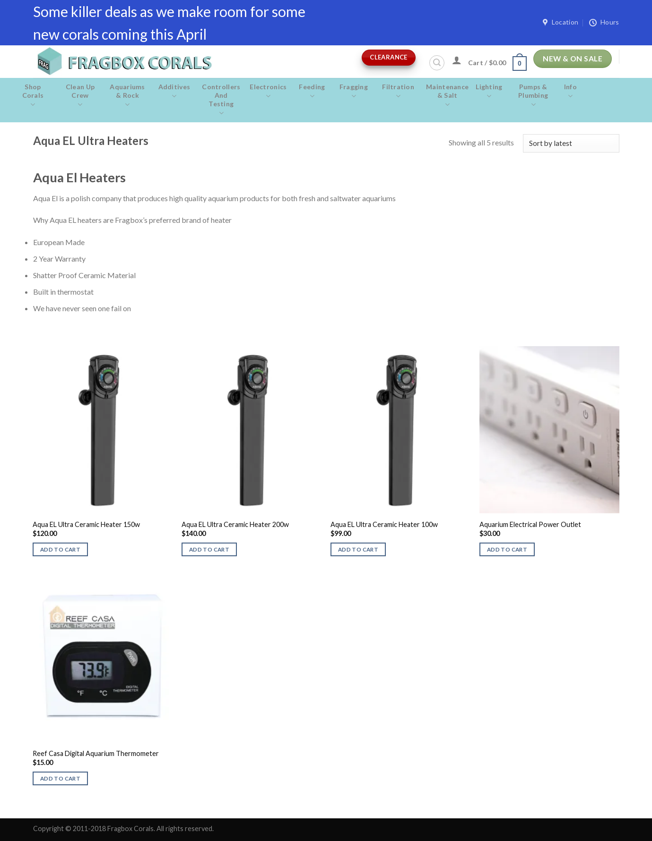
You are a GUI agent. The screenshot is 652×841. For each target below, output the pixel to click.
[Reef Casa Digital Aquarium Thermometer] (102, 658)
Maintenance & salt (447, 96)
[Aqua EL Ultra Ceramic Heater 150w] (102, 429)
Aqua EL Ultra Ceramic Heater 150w (86, 524)
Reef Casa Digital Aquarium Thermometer (96, 753)
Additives (174, 92)
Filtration (398, 92)
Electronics (268, 92)
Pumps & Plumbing (533, 96)
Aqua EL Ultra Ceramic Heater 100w (384, 524)
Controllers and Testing (221, 100)
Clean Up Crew (80, 96)
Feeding (311, 92)
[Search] (436, 62)
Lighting (489, 92)
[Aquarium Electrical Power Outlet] (549, 429)
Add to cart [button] (60, 549)
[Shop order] (571, 143)
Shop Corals (33, 96)
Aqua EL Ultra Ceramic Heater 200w (235, 524)
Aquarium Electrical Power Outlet (530, 524)
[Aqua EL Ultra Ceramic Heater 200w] (251, 429)
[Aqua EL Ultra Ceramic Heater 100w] (400, 429)
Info (570, 92)
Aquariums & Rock (128, 96)
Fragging (354, 92)
